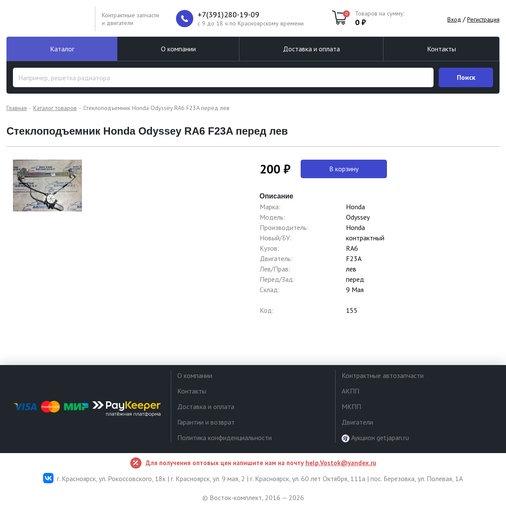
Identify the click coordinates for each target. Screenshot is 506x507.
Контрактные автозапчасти (383, 375)
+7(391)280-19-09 (228, 14)
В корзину (343, 168)
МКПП (351, 406)
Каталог (62, 48)
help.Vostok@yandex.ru (340, 463)
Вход (454, 19)
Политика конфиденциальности (224, 437)
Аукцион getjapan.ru (375, 437)
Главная (16, 108)
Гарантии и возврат (206, 422)
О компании (178, 48)
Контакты (441, 48)
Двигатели (357, 422)
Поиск (466, 77)
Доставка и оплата (311, 48)
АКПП (350, 391)
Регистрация (483, 19)
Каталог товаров (55, 108)
